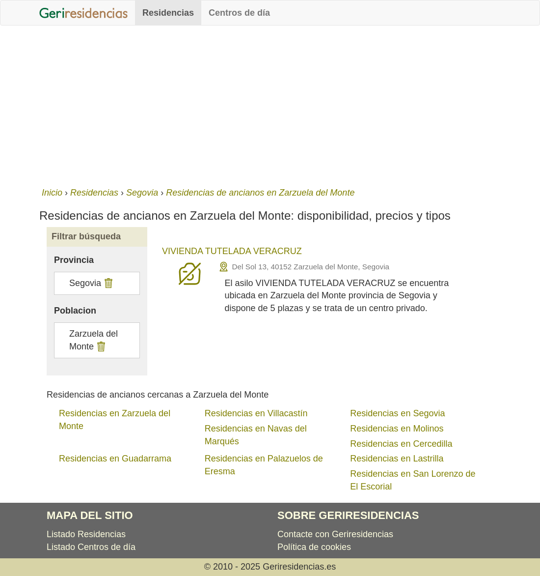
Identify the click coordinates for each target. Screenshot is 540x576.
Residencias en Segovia (397, 413)
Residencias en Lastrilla (396, 458)
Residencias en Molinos (396, 428)
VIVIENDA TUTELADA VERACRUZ (232, 251)
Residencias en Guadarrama (115, 458)
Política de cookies (314, 547)
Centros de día (239, 13)
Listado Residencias (86, 534)
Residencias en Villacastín (256, 413)
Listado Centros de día (91, 547)
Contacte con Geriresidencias (335, 534)
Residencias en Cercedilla (401, 444)
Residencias (168, 13)
